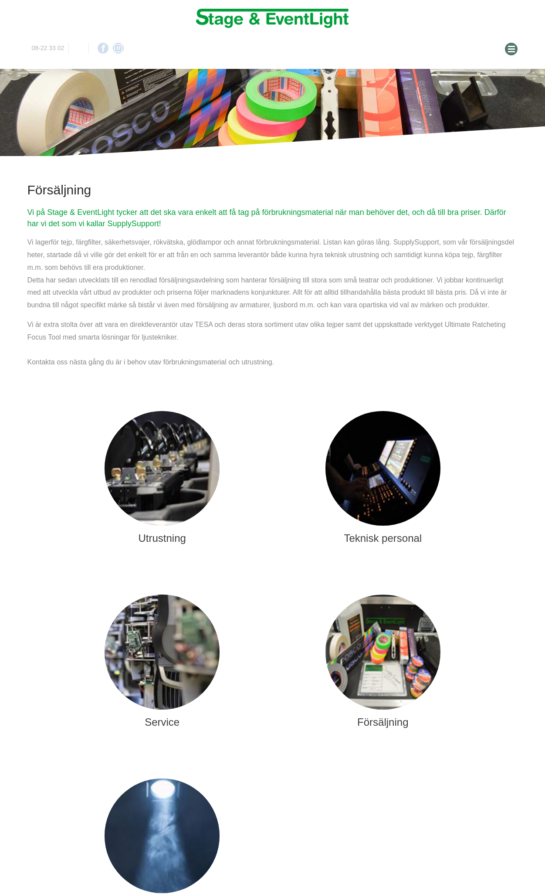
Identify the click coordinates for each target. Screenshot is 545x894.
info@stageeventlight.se (78, 48)
